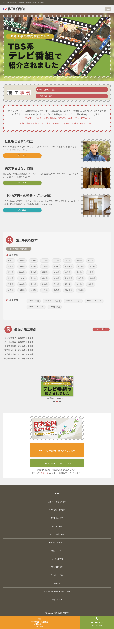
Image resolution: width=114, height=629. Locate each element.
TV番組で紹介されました (57, 387)
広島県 (22, 284)
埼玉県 (33, 266)
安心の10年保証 (57, 567)
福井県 (22, 272)
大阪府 (33, 278)
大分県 (45, 290)
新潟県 (81, 266)
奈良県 (56, 278)
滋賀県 (10, 278)
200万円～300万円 (73, 301)
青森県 (22, 260)
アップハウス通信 (57, 575)
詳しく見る (22, 155)
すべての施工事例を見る (19, 249)
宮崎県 (56, 290)
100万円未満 (34, 301)
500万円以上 (55, 307)
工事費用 (12, 300)
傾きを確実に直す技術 (57, 510)
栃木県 (10, 266)
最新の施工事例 (46, 96)
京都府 (22, 278)
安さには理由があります (57, 502)
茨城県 (90, 260)
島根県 (92, 278)
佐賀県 (10, 290)
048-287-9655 (57, 462)
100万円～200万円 (52, 301)
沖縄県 (81, 290)
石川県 (10, 272)
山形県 (67, 260)
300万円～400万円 (94, 301)
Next (107, 387)
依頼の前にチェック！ (57, 542)
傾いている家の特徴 (57, 534)
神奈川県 (68, 266)
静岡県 (67, 272)
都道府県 (12, 255)
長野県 (45, 272)
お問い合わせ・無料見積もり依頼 (57, 448)
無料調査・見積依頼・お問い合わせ (57, 591)
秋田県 (56, 260)
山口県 (33, 284)
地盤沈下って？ (57, 551)
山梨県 (33, 272)
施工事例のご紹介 (57, 518)
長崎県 (22, 290)
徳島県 (45, 284)
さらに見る (101, 329)
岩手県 (33, 260)
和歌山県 (68, 278)
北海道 (10, 260)
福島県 (79, 260)
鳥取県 (81, 278)
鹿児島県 (68, 290)
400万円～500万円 (36, 307)
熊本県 (33, 290)
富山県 (92, 266)
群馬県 (22, 266)
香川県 (56, 284)
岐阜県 (56, 272)
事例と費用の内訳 (47, 89)
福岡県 (90, 284)
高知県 (79, 284)
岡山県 (10, 284)
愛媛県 (67, 284)
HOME (57, 493)
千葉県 (45, 266)
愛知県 (79, 272)
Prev (6, 387)
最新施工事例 (57, 526)
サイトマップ (57, 600)
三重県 (90, 272)
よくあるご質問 (57, 559)
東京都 (56, 266)
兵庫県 (45, 278)
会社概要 (57, 583)
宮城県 (45, 260)
